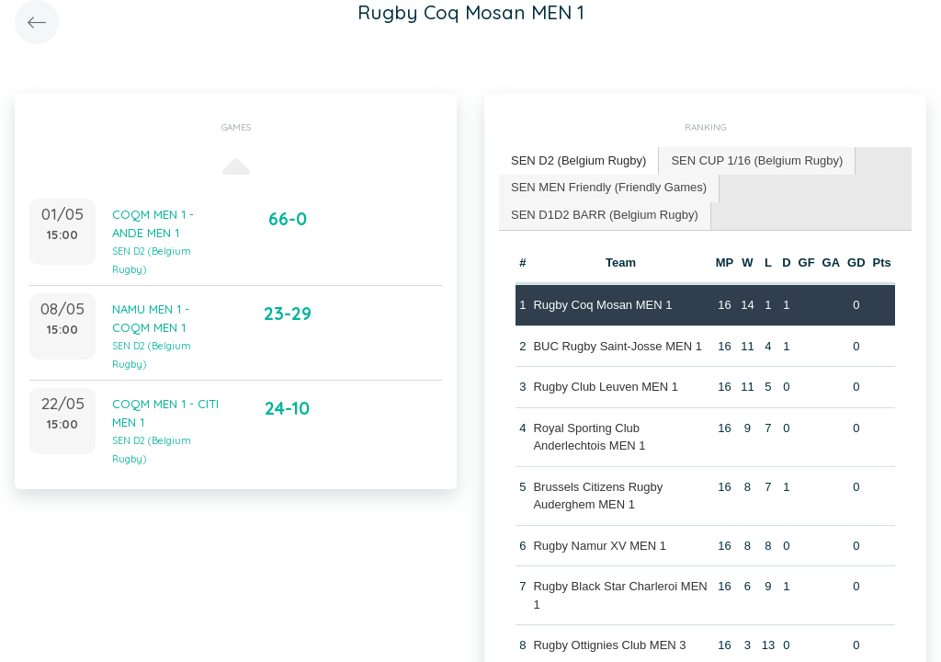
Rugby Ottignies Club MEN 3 (609, 645)
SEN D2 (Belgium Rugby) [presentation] (578, 160)
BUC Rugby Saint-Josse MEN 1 (617, 346)
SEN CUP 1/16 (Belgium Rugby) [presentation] (757, 160)
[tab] (579, 161)
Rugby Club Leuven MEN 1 (605, 387)
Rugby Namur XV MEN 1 (599, 546)
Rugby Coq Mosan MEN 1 (602, 305)
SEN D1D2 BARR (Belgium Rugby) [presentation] (604, 215)
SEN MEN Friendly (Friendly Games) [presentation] (609, 187)
